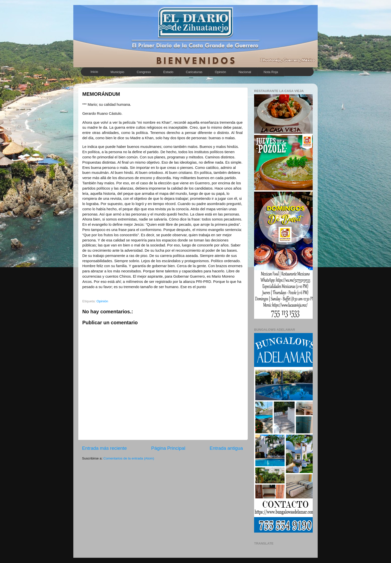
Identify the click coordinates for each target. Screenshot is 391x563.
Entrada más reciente (104, 448)
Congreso (144, 72)
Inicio (94, 72)
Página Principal (168, 448)
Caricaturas (194, 72)
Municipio (117, 72)
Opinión (220, 72)
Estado (168, 72)
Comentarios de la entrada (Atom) (128, 458)
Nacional (244, 72)
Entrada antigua (226, 448)
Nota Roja (271, 72)
